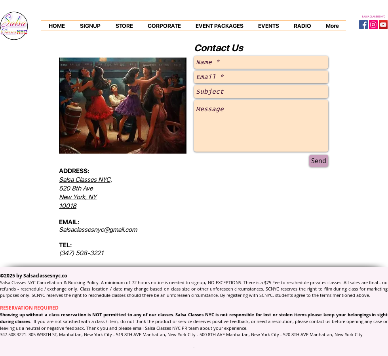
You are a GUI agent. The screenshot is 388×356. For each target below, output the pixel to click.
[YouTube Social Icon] (383, 24)
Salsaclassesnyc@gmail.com (98, 229)
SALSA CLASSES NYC (373, 16)
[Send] (318, 161)
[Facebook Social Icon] (363, 24)
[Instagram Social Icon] (373, 24)
